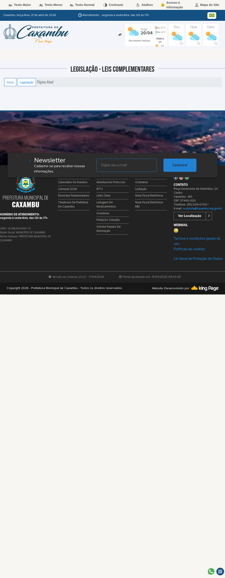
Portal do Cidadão (108, 220)
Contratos (141, 182)
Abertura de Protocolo (110, 182)
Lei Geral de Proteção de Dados (198, 259)
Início (10, 82)
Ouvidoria (102, 213)
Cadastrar (180, 165)
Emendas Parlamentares (73, 195)
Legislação (26, 82)
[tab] (120, 34)
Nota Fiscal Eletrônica (149, 195)
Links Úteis (103, 195)
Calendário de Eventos (72, 182)
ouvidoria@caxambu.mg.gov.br (202, 208)
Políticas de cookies (189, 249)
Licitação (141, 189)
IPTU (99, 189)
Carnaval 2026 (67, 189)
